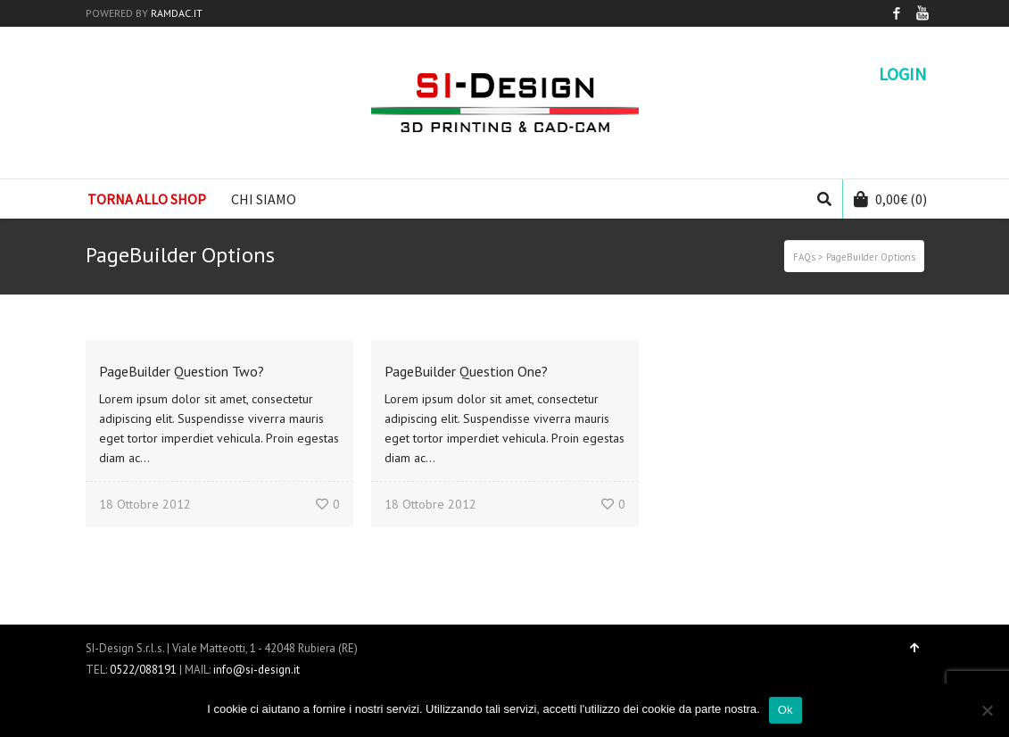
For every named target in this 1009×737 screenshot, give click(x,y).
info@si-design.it (256, 669)
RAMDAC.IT (177, 13)
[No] (987, 710)
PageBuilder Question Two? (181, 371)
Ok (785, 709)
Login (903, 74)
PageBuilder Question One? (466, 371)
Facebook (896, 13)
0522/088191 (143, 669)
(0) (890, 199)
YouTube (922, 13)
